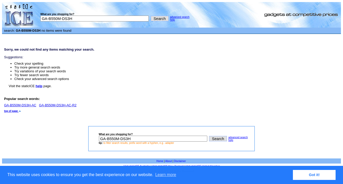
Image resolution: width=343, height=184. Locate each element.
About (168, 161)
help (172, 19)
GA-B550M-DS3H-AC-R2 (58, 105)
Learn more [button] (165, 174)
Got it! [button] (314, 175)
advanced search (179, 17)
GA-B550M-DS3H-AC (20, 105)
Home (159, 161)
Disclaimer (180, 161)
